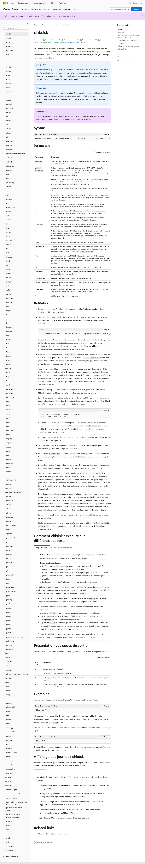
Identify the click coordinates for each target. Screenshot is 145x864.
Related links (122, 49)
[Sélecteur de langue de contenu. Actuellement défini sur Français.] (8, 860)
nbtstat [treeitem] (8, 472)
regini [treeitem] (8, 686)
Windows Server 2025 (53, 40)
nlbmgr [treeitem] (8, 513)
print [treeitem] (8, 595)
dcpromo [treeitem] (9, 108)
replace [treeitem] (8, 711)
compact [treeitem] (9, 83)
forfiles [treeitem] (8, 253)
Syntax (120, 29)
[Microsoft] (4, 3)
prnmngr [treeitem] (9, 612)
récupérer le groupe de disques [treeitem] (17, 674)
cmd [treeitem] (7, 63)
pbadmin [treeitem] (9, 554)
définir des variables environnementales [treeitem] (13, 815)
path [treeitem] (8, 542)
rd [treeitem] (7, 666)
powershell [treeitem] (10, 587)
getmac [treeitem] (9, 277)
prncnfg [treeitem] (9, 600)
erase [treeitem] (8, 203)
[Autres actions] (109, 25)
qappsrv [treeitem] (9, 645)
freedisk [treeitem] (9, 257)
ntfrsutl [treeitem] (8, 529)
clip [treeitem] (7, 54)
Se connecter (137, 3)
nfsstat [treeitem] (8, 509)
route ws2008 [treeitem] (11, 732)
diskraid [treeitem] (9, 162)
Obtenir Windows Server (120, 9)
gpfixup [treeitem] (8, 290)
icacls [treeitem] (8, 319)
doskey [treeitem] (8, 178)
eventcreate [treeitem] (10, 207)
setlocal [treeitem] (9, 821)
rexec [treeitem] (8, 715)
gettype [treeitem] (9, 282)
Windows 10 (60, 42)
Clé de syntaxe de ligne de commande (53, 834)
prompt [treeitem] (9, 624)
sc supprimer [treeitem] (10, 769)
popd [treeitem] (8, 583)
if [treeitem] (6, 323)
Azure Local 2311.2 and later (77, 42)
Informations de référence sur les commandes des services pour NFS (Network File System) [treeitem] (16, 806)
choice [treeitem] (8, 42)
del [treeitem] (7, 116)
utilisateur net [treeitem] (11, 480)
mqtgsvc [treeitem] (9, 447)
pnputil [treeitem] (8, 579)
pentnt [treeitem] (8, 558)
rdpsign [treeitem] (9, 670)
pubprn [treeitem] (8, 629)
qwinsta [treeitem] (9, 662)
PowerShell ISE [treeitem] (11, 591)
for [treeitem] (7, 249)
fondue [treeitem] (8, 244)
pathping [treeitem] (9, 546)
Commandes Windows (64, 25)
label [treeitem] (8, 360)
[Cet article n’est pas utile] (120, 60)
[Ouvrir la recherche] (130, 3)
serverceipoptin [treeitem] (11, 790)
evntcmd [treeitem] (9, 211)
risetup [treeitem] (8, 719)
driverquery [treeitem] (10, 182)
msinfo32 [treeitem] (9, 463)
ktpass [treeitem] (8, 356)
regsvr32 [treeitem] (9, 690)
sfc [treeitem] (7, 834)
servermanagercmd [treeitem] (13, 794)
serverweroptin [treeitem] (11, 798)
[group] (72, 138)
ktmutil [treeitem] (8, 352)
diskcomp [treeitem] (9, 141)
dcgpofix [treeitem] (9, 104)
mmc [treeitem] (8, 414)
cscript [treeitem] (8, 92)
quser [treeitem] (8, 657)
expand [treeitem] (8, 216)
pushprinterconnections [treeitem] (14, 637)
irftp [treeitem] (7, 335)
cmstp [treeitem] (8, 71)
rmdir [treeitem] (8, 723)
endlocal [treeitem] (9, 199)
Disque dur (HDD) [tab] (42, 548)
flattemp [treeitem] (9, 240)
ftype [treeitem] (8, 269)
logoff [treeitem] (8, 372)
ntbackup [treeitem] (9, 521)
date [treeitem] (7, 96)
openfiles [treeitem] (9, 533)
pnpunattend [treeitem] (10, 575)
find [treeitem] (7, 228)
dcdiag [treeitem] (8, 100)
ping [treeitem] (7, 567)
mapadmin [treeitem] (10, 397)
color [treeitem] (8, 75)
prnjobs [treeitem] (9, 608)
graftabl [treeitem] (9, 302)
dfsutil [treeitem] (8, 129)
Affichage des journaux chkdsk (83, 637)
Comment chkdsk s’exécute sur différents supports (128, 36)
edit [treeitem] (7, 195)
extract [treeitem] (8, 220)
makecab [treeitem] (9, 389)
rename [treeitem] (9, 703)
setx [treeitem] (7, 830)
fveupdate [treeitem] (9, 273)
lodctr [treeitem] (8, 364)
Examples (121, 43)
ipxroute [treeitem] (9, 331)
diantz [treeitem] (8, 133)
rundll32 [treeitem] (9, 748)
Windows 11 (49, 42)
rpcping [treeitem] (9, 740)
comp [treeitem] (8, 79)
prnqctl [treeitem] (8, 620)
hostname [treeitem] (9, 315)
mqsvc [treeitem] (8, 443)
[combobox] (15, 28)
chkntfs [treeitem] (8, 38)
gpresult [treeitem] (9, 294)
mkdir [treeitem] (8, 406)
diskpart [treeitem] (9, 149)
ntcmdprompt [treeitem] (11, 525)
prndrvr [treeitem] (9, 604)
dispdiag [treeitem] (9, 170)
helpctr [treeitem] (8, 310)
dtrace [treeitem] (8, 187)
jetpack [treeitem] (8, 339)
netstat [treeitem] (8, 496)
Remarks (121, 32)
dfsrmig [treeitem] (9, 125)
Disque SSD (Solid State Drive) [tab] (61, 548)
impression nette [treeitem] (12, 476)
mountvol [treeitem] (9, 430)
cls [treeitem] (7, 59)
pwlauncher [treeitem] (10, 641)
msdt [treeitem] (8, 451)
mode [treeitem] (8, 418)
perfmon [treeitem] (9, 562)
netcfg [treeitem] (8, 484)
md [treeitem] (7, 401)
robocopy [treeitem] (9, 728)
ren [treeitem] (7, 699)
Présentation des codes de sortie (129, 40)
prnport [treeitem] (9, 616)
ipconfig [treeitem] (9, 327)
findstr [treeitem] (8, 232)
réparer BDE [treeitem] (10, 707)
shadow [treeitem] (9, 838)
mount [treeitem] (8, 426)
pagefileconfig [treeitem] (11, 538)
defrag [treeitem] (8, 112)
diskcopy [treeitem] (9, 145)
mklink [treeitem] (8, 410)
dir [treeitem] (7, 137)
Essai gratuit (136, 9)
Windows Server (47, 25)
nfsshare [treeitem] (9, 505)
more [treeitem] (8, 422)
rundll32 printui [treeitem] (11, 752)
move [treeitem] (8, 434)
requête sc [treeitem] (10, 773)
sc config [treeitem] (9, 761)
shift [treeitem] (7, 842)
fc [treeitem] (7, 224)
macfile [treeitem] (8, 385)
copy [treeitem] (8, 87)
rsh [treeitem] (7, 744)
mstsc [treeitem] (8, 467)
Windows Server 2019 (89, 40)
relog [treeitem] (8, 695)
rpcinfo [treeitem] (8, 736)
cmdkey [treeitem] (9, 67)
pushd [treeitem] (8, 633)
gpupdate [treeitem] (9, 298)
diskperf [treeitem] (9, 158)
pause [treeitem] (8, 550)
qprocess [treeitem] (9, 649)
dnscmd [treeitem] (9, 174)
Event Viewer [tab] (40, 772)
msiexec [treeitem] (9, 459)
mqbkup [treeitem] (9, 439)
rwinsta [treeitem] (8, 756)
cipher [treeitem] (8, 46)
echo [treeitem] (8, 191)
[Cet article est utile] (118, 60)
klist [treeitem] (7, 343)
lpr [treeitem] (7, 381)
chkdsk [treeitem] (8, 34)
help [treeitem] (7, 306)
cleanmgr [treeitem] (9, 50)
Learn (36, 25)
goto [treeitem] (8, 286)
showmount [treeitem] (10, 846)
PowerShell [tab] (51, 772)
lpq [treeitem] (7, 377)
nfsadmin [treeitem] (9, 500)
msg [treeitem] (7, 455)
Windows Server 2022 (71, 40)
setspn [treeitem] (8, 825)
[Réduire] (27, 23)
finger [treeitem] (8, 236)
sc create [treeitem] (9, 765)
